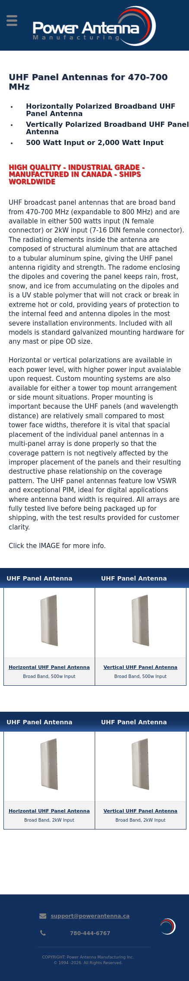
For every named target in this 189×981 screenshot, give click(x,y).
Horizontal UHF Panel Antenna (49, 667)
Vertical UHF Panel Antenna (140, 667)
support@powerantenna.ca (90, 916)
